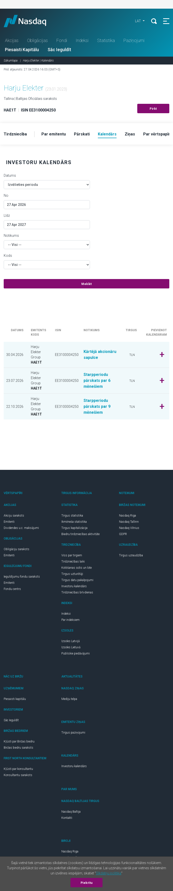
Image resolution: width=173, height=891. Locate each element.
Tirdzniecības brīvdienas (77, 592)
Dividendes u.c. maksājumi (21, 528)
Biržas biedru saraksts (18, 747)
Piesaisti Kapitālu (22, 49)
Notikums (11, 236)
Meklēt (86, 284)
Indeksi (82, 40)
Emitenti (9, 521)
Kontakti (66, 818)
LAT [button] (138, 21)
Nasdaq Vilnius (129, 528)
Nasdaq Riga (127, 515)
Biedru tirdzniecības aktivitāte (80, 534)
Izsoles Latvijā (70, 641)
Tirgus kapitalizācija (74, 528)
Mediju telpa (69, 699)
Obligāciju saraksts (16, 549)
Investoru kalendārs (74, 586)
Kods (8, 256)
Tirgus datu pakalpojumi (77, 580)
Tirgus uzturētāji (72, 574)
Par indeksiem (70, 620)
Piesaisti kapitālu (15, 699)
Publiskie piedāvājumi (75, 653)
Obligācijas (37, 40)
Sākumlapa (10, 60)
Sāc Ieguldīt (59, 49)
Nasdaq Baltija (71, 811)
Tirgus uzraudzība (131, 555)
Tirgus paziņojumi (73, 732)
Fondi (61, 40)
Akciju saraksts (14, 515)
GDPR (123, 534)
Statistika (106, 40)
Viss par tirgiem (71, 555)
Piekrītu (87, 883)
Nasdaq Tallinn (129, 521)
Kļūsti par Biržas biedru (19, 741)
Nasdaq (29, 21)
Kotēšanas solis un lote (76, 567)
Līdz (7, 215)
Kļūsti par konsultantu (18, 769)
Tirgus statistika (72, 515)
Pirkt (153, 108)
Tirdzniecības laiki (73, 561)
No (6, 195)
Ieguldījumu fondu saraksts (22, 576)
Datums (10, 175)
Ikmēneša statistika (74, 521)
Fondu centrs (12, 589)
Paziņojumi (133, 40)
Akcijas (11, 40)
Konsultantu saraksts (18, 775)
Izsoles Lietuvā (70, 647)
